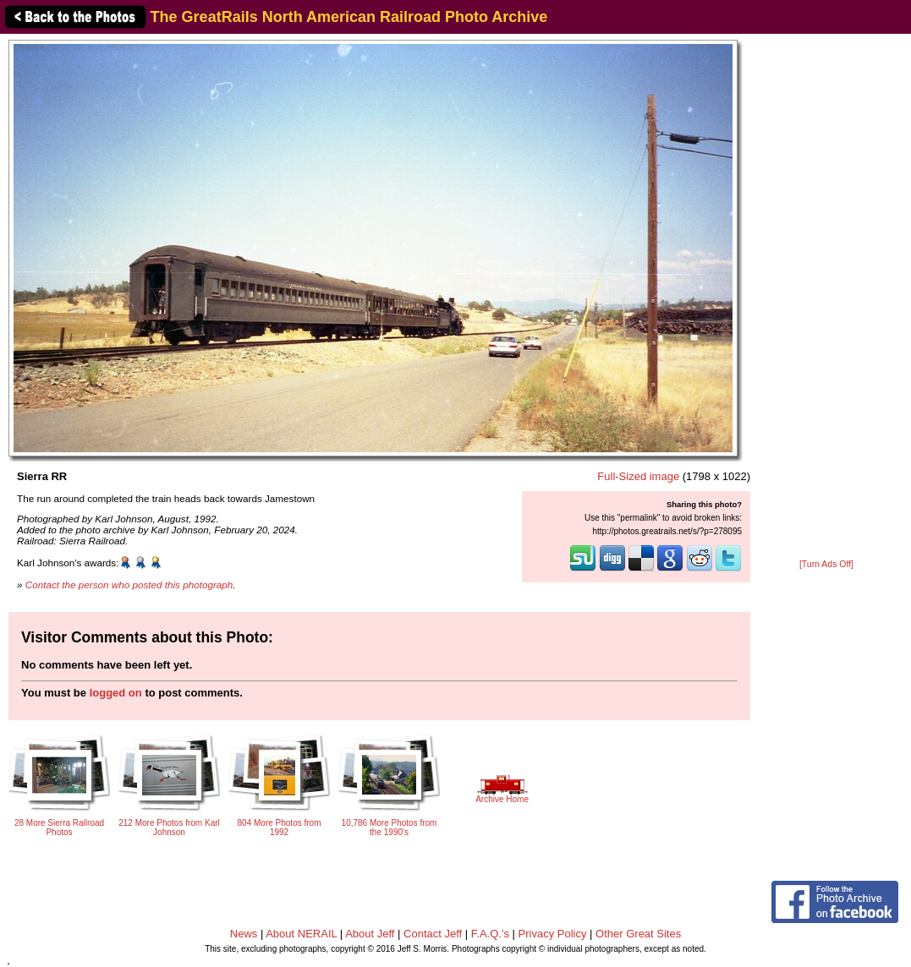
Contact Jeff (432, 933)
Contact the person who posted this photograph (129, 584)
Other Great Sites (638, 933)
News (244, 933)
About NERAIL (301, 933)
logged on (116, 692)
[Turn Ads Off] (826, 564)
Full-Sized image (638, 476)
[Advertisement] (826, 297)
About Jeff (369, 933)
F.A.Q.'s (490, 933)
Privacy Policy (553, 933)
